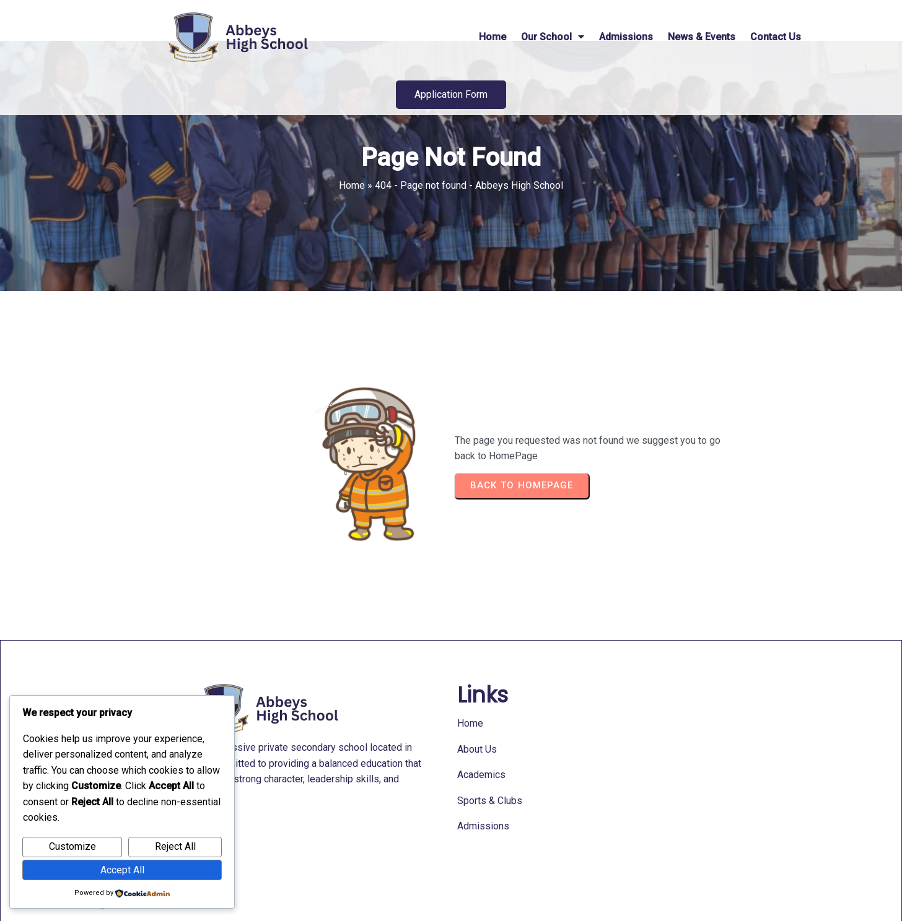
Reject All (175, 846)
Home (352, 221)
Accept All (122, 870)
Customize (72, 846)
